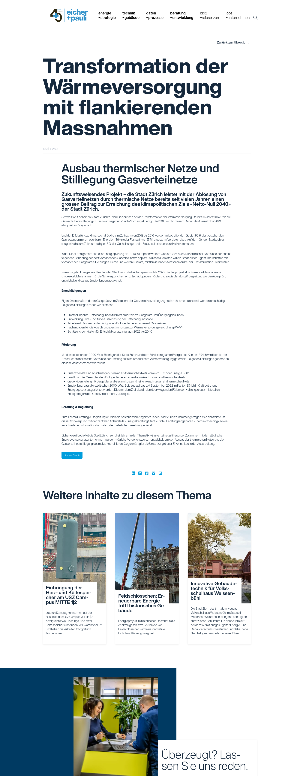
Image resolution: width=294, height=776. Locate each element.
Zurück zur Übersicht (233, 42)
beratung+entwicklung (181, 15)
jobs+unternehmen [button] (238, 15)
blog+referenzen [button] (209, 15)
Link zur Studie (72, 455)
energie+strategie (107, 15)
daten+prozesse (155, 15)
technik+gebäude (131, 15)
